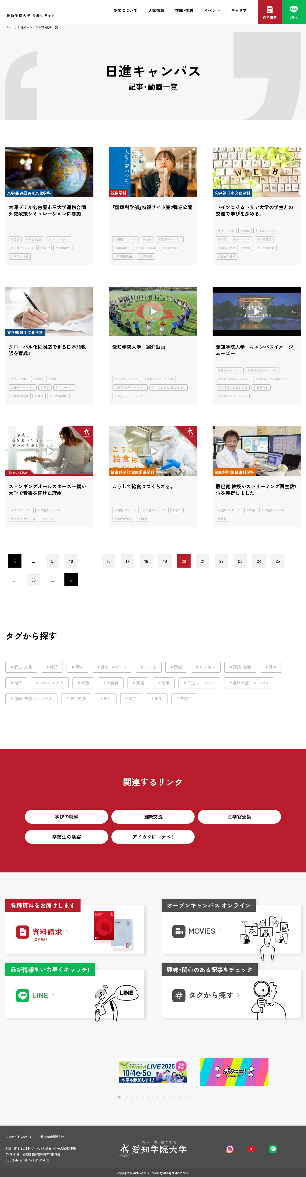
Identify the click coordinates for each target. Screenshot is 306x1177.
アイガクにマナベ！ (152, 836)
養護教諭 (147, 256)
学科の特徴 (20, 256)
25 (278, 561)
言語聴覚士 (124, 256)
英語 (16, 239)
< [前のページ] (14, 561)
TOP (9, 27)
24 (259, 561)
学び (46, 248)
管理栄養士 (172, 248)
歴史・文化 (227, 230)
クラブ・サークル (24, 518)
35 (33, 579)
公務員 (113, 683)
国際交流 (265, 239)
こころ (150, 667)
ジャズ (49, 518)
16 (109, 561)
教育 (247, 248)
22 (221, 561)
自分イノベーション (130, 396)
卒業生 (186, 699)
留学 (79, 667)
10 (71, 561)
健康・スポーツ (126, 239)
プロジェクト (60, 239)
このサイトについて (18, 1136)
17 (127, 561)
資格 (54, 379)
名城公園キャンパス (160, 379)
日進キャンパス (23, 248)
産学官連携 (239, 816)
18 (146, 561)
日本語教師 (267, 248)
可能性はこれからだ (234, 387)
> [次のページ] (71, 579)
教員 (224, 518)
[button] (279, 1072)
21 (203, 561)
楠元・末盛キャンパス (131, 387)
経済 (273, 667)
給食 (144, 518)
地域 (18, 683)
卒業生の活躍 (66, 836)
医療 (148, 239)
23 (240, 561)
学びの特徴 (66, 816)
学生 (158, 699)
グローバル (243, 239)
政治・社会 (35, 239)
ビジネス (207, 667)
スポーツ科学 (147, 248)
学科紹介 (123, 248)
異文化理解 (228, 256)
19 (165, 561)
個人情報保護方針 (52, 1136)
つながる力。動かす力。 (169, 387)
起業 (166, 683)
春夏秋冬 (262, 387)
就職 (246, 230)
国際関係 (64, 248)
